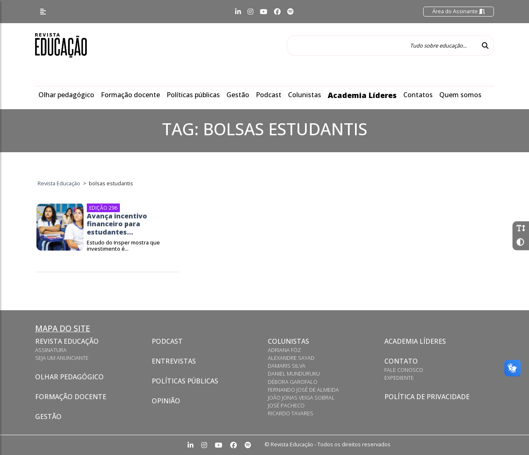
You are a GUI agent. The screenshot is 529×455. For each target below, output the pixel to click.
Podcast (268, 94)
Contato (401, 361)
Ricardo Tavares (290, 413)
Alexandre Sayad (291, 358)
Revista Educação (67, 341)
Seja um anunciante (61, 358)
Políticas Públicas (185, 381)
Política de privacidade (426, 396)
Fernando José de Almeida (303, 389)
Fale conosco (403, 370)
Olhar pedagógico (66, 94)
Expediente (399, 377)
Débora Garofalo (292, 382)
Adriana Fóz (284, 350)
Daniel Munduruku (294, 373)
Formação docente (130, 94)
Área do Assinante (458, 11)
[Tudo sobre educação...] (382, 45)
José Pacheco (286, 405)
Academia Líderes (362, 95)
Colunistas (304, 94)
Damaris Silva (286, 365)
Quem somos (460, 94)
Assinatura (51, 350)
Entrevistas (174, 361)
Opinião (166, 400)
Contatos (418, 94)
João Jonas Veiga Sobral (301, 397)
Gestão (237, 94)
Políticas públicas (193, 94)
